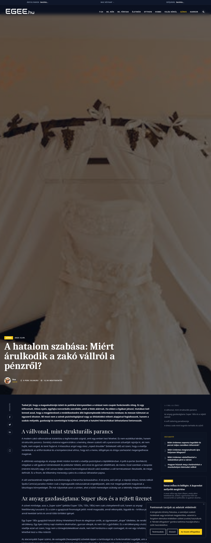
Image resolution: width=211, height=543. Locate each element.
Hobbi (158, 12)
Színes (183, 12)
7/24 (101, 12)
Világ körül (171, 12)
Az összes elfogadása (190, 531)
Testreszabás (158, 531)
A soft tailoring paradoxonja (176, 421)
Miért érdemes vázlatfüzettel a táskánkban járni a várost (182, 458)
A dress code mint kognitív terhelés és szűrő (183, 425)
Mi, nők (110, 12)
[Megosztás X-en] (10, 424)
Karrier (194, 12)
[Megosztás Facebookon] (10, 417)
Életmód (136, 12)
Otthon (148, 12)
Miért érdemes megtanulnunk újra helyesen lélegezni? (184, 451)
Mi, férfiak (123, 12)
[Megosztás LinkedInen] (10, 432)
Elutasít (172, 531)
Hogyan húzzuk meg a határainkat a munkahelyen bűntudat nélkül (185, 465)
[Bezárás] (203, 504)
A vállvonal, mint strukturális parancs (180, 410)
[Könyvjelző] (10, 450)
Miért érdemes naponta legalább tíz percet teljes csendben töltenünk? (184, 443)
